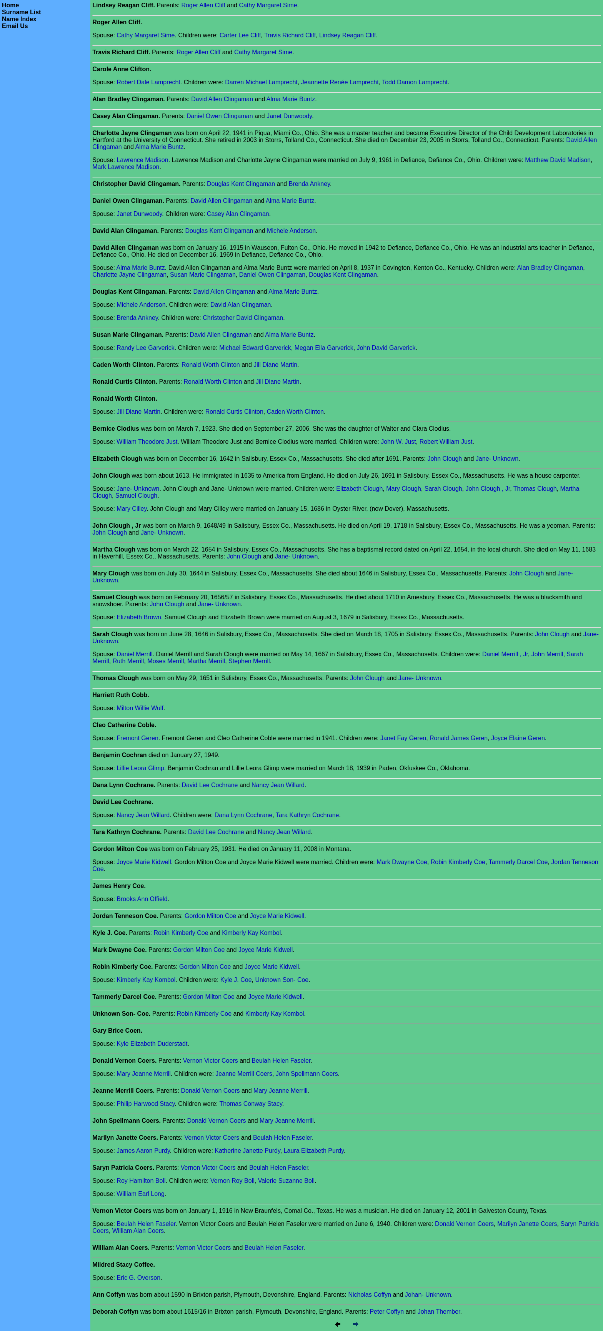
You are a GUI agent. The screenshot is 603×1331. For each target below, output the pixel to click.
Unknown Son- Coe (282, 980)
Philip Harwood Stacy (146, 1103)
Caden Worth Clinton (295, 411)
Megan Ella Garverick (324, 347)
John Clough (444, 458)
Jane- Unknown (497, 458)
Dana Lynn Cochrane (244, 815)
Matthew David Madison (558, 160)
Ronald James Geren (459, 738)
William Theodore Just (147, 441)
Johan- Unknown (428, 1294)
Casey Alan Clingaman (238, 214)
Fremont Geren (137, 738)
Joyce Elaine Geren (518, 738)
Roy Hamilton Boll (141, 1180)
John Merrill (547, 654)
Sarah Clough (443, 488)
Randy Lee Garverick (145, 347)
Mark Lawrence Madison (125, 167)
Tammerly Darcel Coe (518, 862)
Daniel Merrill (134, 654)
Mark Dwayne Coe (401, 862)
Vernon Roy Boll (232, 1180)
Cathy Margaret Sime (268, 5)
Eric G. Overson (138, 1277)
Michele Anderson (291, 230)
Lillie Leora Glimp (140, 768)
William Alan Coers (138, 1230)
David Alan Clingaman (240, 304)
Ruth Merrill (128, 661)
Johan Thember (439, 1311)
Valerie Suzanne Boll (286, 1180)
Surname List (21, 12)
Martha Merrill (206, 661)
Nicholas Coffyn (369, 1294)
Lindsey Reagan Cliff (347, 35)
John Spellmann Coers (307, 1073)
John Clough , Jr (488, 488)
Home (10, 5)
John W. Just (398, 441)
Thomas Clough (535, 488)
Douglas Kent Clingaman (241, 184)
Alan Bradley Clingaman (550, 267)
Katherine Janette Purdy (247, 1150)
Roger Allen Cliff (203, 5)
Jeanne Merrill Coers (243, 1073)
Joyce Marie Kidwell (144, 862)
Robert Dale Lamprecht (148, 82)
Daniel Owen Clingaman (220, 116)
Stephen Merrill (249, 661)
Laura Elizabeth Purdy (314, 1150)
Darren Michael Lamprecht (261, 82)
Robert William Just (446, 441)
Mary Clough (403, 488)
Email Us (15, 26)
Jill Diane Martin (275, 364)
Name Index (19, 19)
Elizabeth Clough (359, 488)
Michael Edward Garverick (255, 347)
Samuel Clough (136, 495)
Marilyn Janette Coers (527, 1224)
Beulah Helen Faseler (281, 1060)
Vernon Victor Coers (210, 1060)
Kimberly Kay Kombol (251, 933)
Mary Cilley (132, 508)
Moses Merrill (165, 661)
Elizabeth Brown (139, 617)
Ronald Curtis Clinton (234, 411)
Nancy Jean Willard (278, 785)
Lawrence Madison (142, 160)
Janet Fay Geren (403, 738)
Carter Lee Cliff (240, 35)
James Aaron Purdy (143, 1150)
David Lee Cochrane (210, 785)
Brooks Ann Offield (142, 899)
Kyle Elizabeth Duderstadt (152, 1043)
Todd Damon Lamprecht (415, 82)
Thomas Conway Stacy (250, 1103)
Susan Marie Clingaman (203, 274)
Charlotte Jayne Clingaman (129, 274)
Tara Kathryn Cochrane (307, 815)
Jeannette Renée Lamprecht (340, 82)
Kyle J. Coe (236, 980)
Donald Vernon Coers (210, 1090)
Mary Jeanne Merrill (143, 1073)
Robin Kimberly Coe (458, 862)
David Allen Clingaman (222, 99)
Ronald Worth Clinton (211, 364)
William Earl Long (140, 1194)
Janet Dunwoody (289, 116)
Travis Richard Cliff (290, 35)
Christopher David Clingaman (243, 317)
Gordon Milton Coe (210, 916)
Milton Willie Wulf (140, 708)
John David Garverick (386, 347)
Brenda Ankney (309, 184)
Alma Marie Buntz (291, 99)
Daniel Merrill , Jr (505, 654)
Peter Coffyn (387, 1311)
